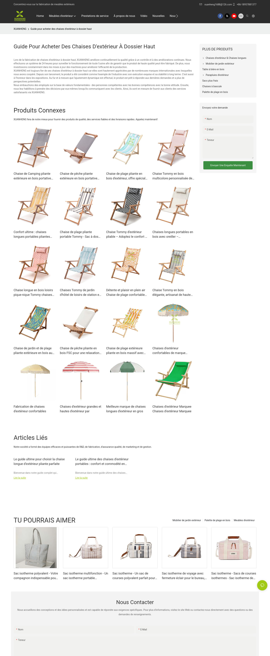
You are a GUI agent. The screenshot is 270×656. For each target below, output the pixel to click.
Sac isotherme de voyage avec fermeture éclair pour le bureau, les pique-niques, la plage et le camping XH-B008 (183, 576)
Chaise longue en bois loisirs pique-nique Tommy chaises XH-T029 (33, 292)
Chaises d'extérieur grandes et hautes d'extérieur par (80, 409)
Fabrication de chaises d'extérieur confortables (30, 409)
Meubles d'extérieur (244, 520)
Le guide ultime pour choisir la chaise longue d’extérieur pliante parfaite (39, 461)
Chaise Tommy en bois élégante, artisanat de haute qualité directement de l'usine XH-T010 (172, 292)
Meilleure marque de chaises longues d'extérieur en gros (126, 409)
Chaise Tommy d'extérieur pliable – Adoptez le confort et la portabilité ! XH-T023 (127, 234)
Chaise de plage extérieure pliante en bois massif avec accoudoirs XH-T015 (125, 350)
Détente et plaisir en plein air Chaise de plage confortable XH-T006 (125, 292)
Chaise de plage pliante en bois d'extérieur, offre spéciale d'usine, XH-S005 (126, 176)
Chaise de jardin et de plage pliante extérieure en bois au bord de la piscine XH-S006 (33, 350)
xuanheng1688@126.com (218, 4)
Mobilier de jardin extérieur (187, 520)
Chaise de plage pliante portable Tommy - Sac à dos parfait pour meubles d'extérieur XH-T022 (79, 234)
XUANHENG (20, 29)
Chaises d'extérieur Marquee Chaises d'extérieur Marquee (171, 409)
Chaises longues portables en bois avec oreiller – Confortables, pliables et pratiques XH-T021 (172, 234)
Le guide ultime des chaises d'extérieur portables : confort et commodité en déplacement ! (101, 461)
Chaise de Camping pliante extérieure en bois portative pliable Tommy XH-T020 (32, 176)
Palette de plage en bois (217, 520)
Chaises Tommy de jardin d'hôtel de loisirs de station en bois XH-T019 (80, 292)
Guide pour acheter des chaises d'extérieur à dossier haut (61, 29)
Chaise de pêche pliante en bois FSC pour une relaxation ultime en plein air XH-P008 (79, 350)
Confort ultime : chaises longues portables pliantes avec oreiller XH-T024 (32, 234)
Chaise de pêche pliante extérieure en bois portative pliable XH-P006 (78, 176)
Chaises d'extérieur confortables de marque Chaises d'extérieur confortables (168, 350)
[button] (177, 16)
